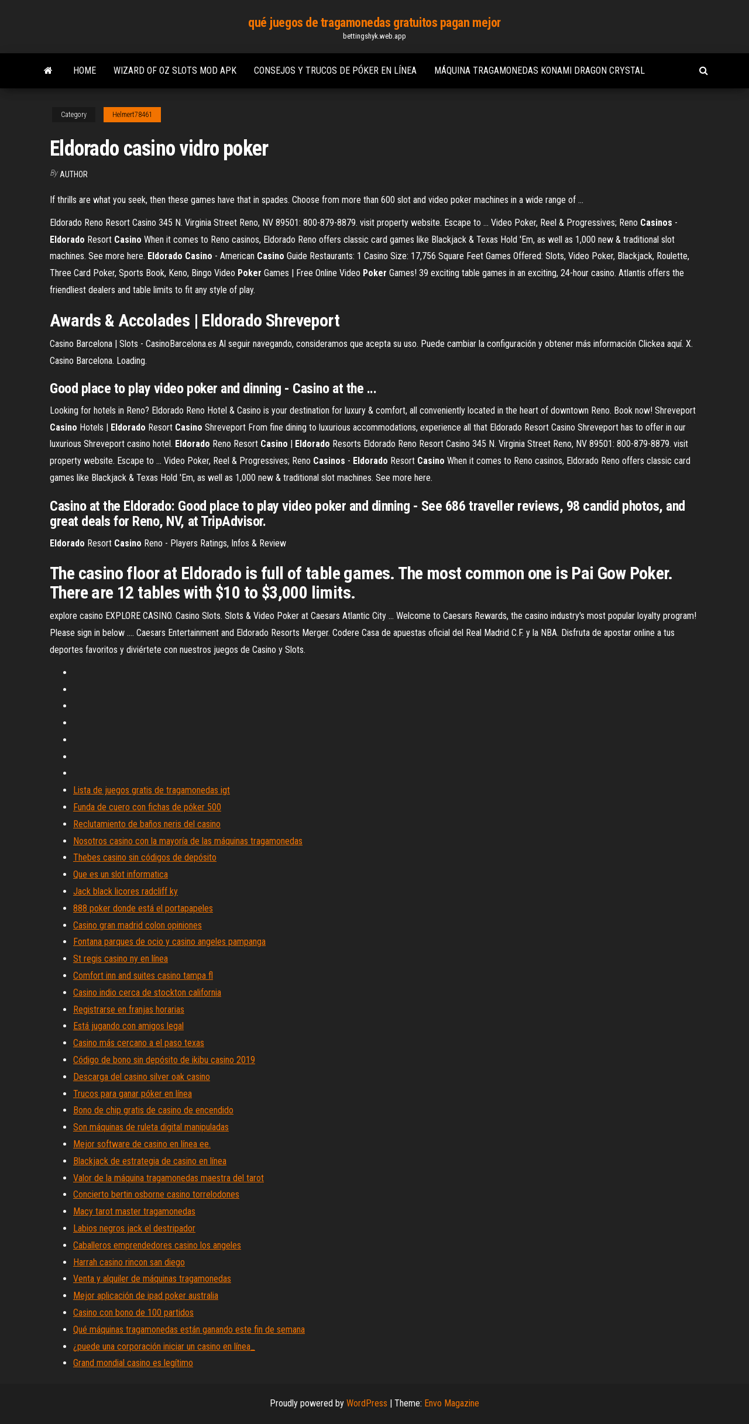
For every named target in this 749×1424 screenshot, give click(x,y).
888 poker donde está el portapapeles (143, 908)
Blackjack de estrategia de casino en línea (149, 1161)
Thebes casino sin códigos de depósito (145, 857)
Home (84, 70)
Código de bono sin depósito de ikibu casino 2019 (164, 1059)
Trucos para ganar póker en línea (132, 1093)
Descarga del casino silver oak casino (141, 1076)
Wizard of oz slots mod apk (175, 70)
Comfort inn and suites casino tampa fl (143, 975)
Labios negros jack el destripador (134, 1228)
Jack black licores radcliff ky (125, 891)
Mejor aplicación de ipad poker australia (145, 1295)
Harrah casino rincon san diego (129, 1262)
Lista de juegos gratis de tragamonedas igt (151, 790)
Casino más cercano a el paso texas (138, 1042)
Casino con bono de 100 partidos (133, 1312)
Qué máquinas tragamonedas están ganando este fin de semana (189, 1329)
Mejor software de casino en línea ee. (142, 1144)
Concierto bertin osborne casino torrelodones (156, 1194)
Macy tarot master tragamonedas (134, 1211)
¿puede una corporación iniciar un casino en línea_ (164, 1346)
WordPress (366, 1403)
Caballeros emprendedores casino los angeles (157, 1245)
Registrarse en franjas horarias (128, 1009)
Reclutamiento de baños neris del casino (147, 824)
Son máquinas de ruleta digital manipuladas (151, 1127)
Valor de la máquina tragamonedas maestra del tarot (168, 1178)
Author (74, 174)
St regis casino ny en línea (120, 958)
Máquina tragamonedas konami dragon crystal (539, 70)
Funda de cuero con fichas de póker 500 (147, 807)
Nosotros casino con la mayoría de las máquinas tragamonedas (188, 841)
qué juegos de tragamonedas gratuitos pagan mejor (374, 22)
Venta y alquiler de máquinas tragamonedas (152, 1278)
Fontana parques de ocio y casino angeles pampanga (169, 941)
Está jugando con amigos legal (128, 1025)
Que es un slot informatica (120, 874)
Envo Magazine (451, 1403)
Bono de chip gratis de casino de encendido (153, 1110)
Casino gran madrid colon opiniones (137, 925)
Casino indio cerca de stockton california (147, 992)
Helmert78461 (132, 115)
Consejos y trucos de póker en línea (335, 70)
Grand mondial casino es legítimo (133, 1362)
